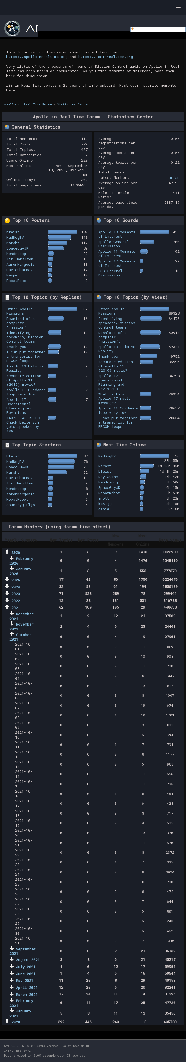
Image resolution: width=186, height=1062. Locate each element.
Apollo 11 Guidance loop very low (26, 392)
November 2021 (21, 626)
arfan (174, 177)
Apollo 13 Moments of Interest (116, 234)
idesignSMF (81, 1046)
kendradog (16, 253)
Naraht (12, 242)
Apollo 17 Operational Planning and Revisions (19, 406)
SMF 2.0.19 (11, 1045)
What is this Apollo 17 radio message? (114, 398)
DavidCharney (19, 269)
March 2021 (27, 994)
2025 (15, 580)
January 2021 (20, 1013)
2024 (15, 587)
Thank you (16, 346)
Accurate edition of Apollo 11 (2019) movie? (23, 380)
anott (103, 498)
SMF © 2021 (28, 1045)
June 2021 (25, 973)
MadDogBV (15, 237)
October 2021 (20, 637)
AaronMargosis (20, 264)
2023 (15, 593)
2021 (15, 607)
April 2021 (27, 987)
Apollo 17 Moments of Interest (116, 263)
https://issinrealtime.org (105, 56)
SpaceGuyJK (17, 248)
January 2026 (20, 571)
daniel (104, 509)
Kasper (12, 275)
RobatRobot (17, 280)
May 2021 (24, 980)
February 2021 (21, 1003)
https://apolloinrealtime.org (36, 56)
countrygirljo (20, 504)
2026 (15, 552)
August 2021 (28, 959)
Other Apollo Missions (19, 311)
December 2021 (21, 616)
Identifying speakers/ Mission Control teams (24, 337)
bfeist (12, 232)
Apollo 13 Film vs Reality (25, 368)
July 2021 (25, 966)
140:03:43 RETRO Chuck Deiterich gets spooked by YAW (23, 424)
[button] (178, 6)
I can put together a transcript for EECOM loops (25, 356)
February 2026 (21, 561)
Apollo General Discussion (113, 243)
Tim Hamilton (19, 259)
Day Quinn (108, 476)
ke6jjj (105, 503)
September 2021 (22, 951)
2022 (15, 600)
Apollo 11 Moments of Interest (116, 253)
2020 (15, 1022)
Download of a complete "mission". (20, 323)
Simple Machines (47, 1045)
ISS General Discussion (110, 273)
